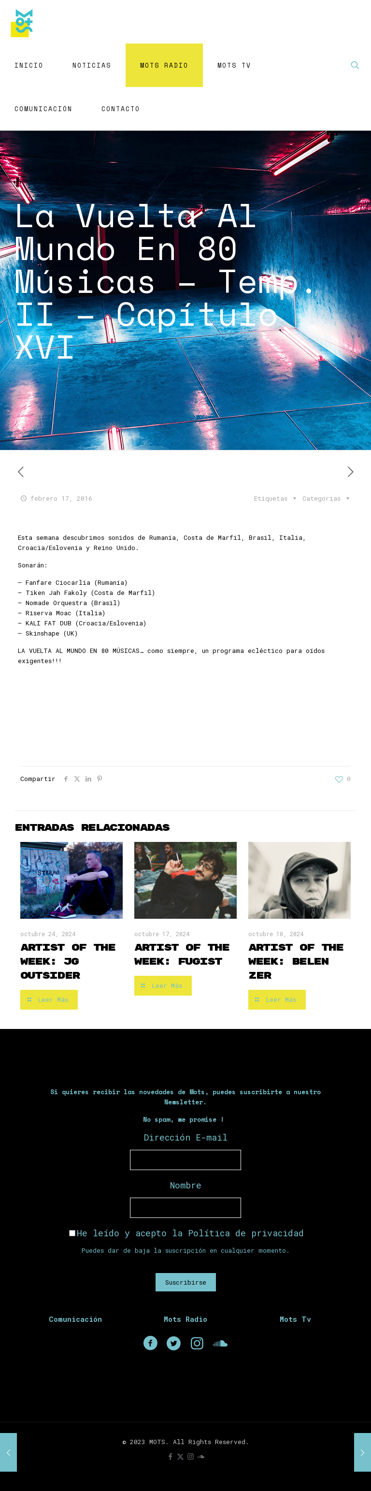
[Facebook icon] (170, 1456)
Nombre (185, 1185)
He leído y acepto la (186, 1233)
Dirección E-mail (186, 1137)
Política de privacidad (246, 1233)
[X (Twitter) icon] (180, 1456)
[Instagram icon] (190, 1456)
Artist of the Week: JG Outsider (67, 961)
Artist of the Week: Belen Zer (295, 961)
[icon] (200, 1456)
